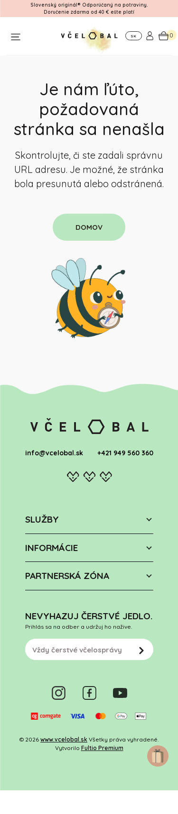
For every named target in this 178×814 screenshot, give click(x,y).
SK (133, 36)
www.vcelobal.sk (63, 739)
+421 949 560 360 (125, 453)
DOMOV (89, 227)
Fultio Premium (102, 747)
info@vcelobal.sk (54, 453)
